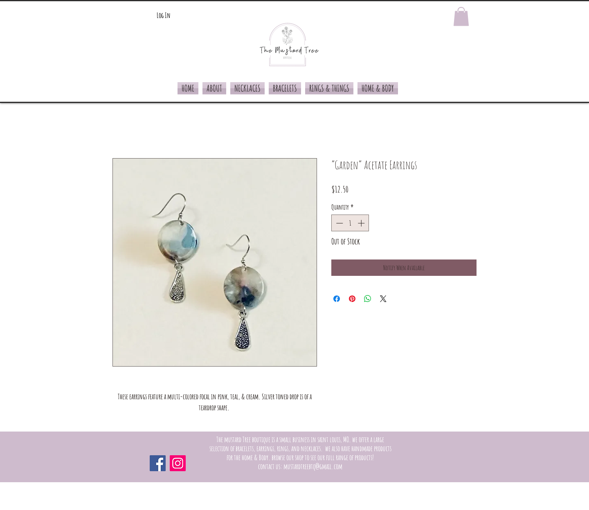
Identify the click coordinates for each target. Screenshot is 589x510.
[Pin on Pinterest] (352, 299)
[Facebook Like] (423, 463)
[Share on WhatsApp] (368, 299)
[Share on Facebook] (337, 299)
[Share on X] (383, 299)
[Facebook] (158, 463)
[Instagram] (178, 463)
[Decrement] (339, 223)
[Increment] (362, 223)
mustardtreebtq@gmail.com (312, 466)
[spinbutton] (350, 223)
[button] (461, 16)
